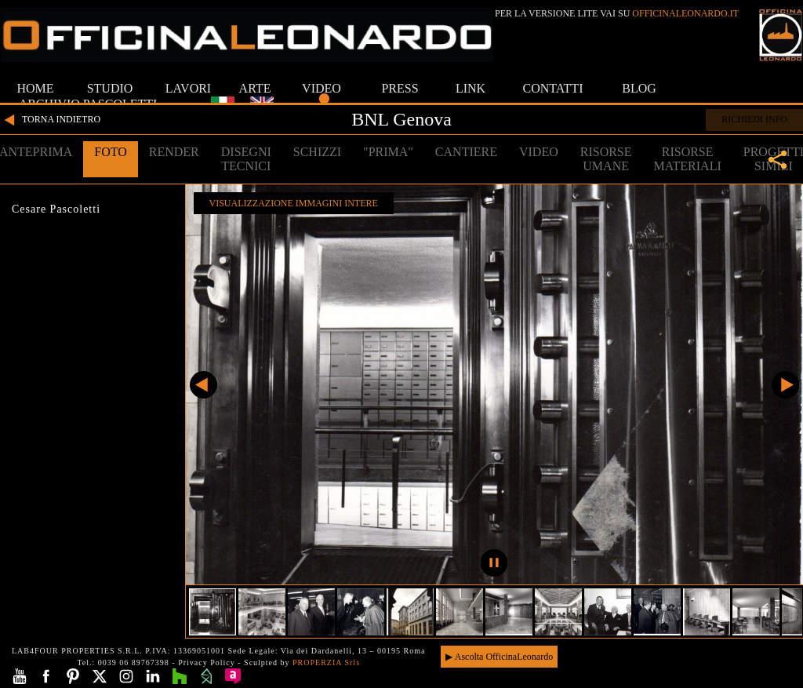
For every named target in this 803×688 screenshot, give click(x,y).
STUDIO (110, 88)
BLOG (639, 88)
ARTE (255, 88)
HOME (34, 88)
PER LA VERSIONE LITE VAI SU (617, 13)
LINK (470, 88)
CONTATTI (553, 88)
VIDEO (321, 88)
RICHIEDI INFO (754, 119)
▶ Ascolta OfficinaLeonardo (499, 656)
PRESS (399, 88)
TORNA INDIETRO (50, 120)
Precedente (203, 385)
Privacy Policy (206, 662)
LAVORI (188, 88)
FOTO (110, 151)
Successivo (785, 385)
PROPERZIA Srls (326, 662)
